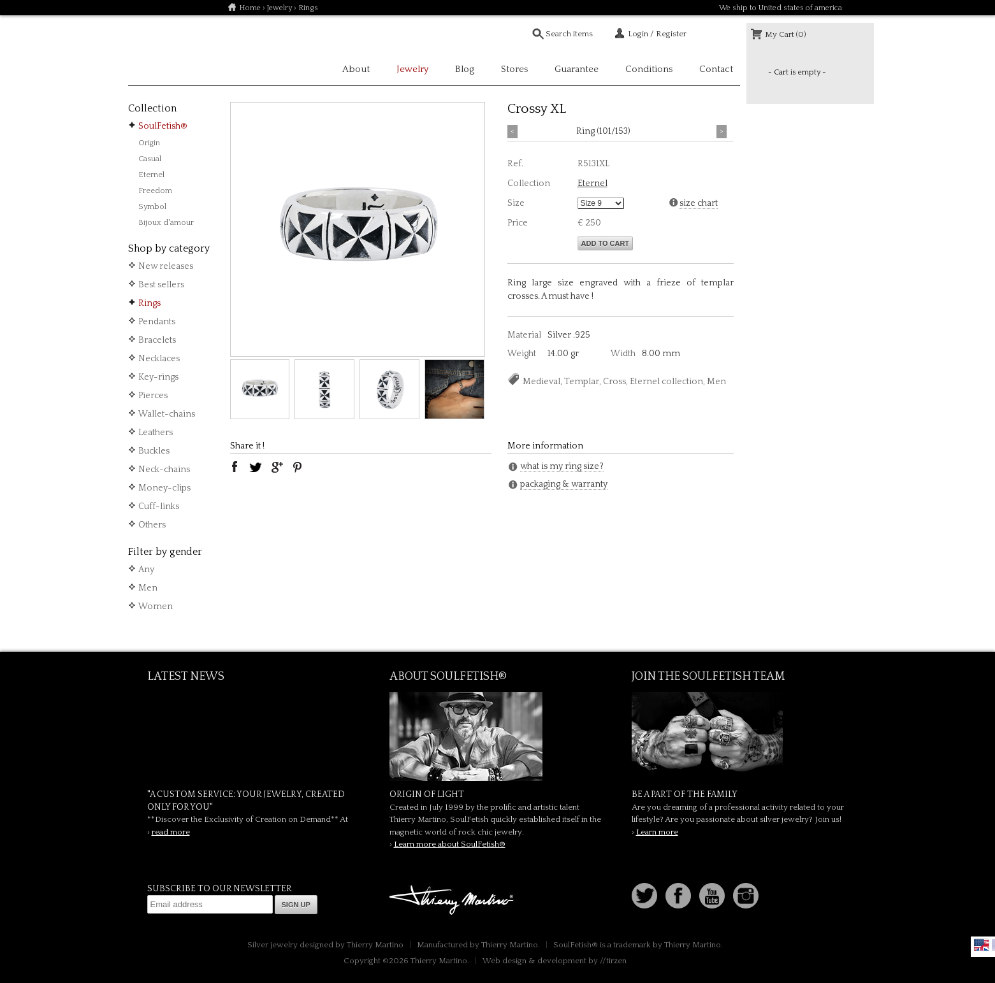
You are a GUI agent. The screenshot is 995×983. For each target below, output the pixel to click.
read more (171, 832)
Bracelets (157, 340)
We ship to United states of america (780, 8)
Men (147, 588)
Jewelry (279, 8)
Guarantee (577, 69)
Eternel (151, 174)
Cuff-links (158, 506)
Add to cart (605, 243)
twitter (255, 467)
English (981, 944)
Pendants (156, 322)
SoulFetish (497, 736)
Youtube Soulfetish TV (712, 895)
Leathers (155, 432)
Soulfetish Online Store (172, 51)
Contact (716, 69)
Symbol (152, 206)
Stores (514, 69)
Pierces (153, 396)
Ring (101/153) (603, 131)
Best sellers (161, 285)
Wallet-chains (166, 414)
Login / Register (657, 33)
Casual (149, 158)
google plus (276, 467)
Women (155, 606)
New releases (165, 266)
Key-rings (158, 377)
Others (152, 525)
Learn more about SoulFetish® (449, 844)
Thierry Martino (453, 901)
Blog (464, 69)
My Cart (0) (785, 34)
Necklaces (159, 359)
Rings (149, 303)
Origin (149, 142)
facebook (234, 467)
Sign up (296, 904)
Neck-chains (164, 469)
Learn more (657, 832)
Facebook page (678, 895)
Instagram (746, 895)
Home (250, 8)
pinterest (297, 467)
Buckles (154, 451)
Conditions (648, 69)
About (356, 69)
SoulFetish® (162, 126)
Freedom (155, 190)
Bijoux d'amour (166, 222)
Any (146, 569)
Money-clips (164, 488)
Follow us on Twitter (644, 895)
